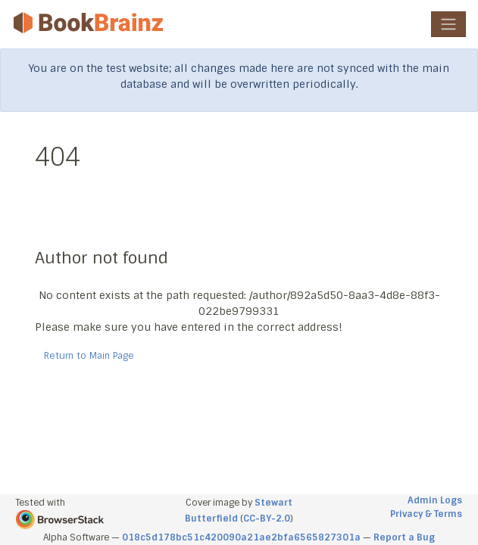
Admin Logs (435, 500)
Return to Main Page (89, 356)
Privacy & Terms (426, 514)
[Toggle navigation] (448, 24)
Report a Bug (404, 537)
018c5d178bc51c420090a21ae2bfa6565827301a (241, 537)
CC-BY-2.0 (266, 518)
